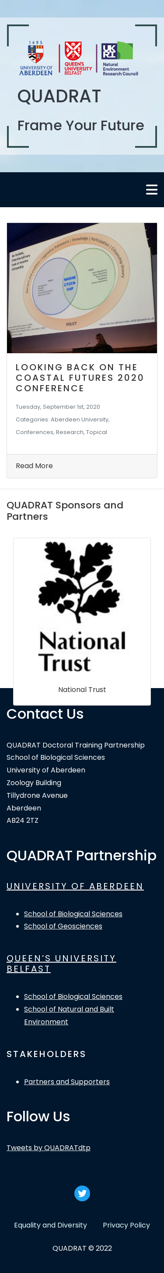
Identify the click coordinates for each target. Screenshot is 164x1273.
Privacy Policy (126, 1225)
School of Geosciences (63, 926)
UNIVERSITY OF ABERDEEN (75, 886)
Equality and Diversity (50, 1225)
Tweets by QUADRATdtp (49, 1148)
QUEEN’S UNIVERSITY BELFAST (61, 963)
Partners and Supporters (67, 1082)
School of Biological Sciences (73, 914)
